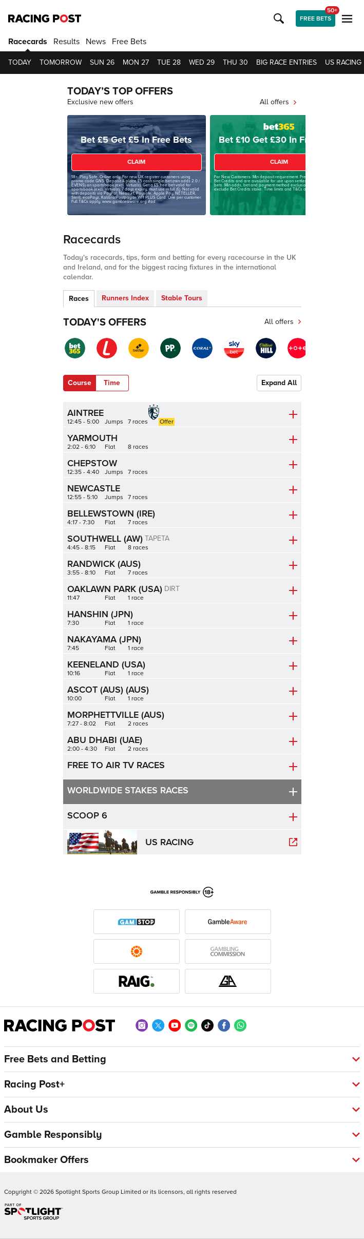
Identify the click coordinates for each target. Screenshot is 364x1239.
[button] (280, 18)
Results (66, 41)
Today (19, 62)
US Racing (343, 62)
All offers (278, 102)
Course (79, 382)
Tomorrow (61, 62)
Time (112, 382)
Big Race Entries (286, 62)
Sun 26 (102, 62)
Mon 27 (136, 62)
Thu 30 (235, 62)
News (96, 41)
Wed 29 (202, 62)
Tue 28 (169, 62)
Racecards (27, 41)
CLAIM (136, 162)
